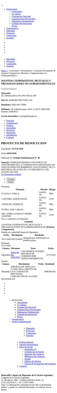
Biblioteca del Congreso (35, 356)
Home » (4, 71)
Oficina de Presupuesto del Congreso (40, 364)
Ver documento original (11, 174)
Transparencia (12, 28)
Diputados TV (31, 349)
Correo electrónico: (10, 116)
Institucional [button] (11, 9)
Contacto (10, 137)
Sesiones (10, 38)
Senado (28, 359)
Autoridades (17, 11)
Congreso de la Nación (34, 352)
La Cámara (21, 305)
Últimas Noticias (26, 342)
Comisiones (11, 35)
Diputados (10, 31)
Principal (10, 121)
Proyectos (10, 33)
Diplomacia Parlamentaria (23, 21)
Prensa (14, 26)
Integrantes (11, 128)
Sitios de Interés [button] (26, 347)
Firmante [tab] (10, 179)
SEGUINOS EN (8, 279)
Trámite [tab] (10, 182)
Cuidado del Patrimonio (22, 23)
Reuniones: (6, 105)
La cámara (16, 14)
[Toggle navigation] (2, 5)
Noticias (9, 125)
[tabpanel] (28, 202)
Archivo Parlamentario (21, 322)
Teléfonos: (5, 109)
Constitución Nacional (21, 16)
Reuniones (10, 133)
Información (11, 135)
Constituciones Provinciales (23, 19)
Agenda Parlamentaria (28, 344)
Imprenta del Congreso (34, 354)
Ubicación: (6, 93)
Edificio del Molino (33, 361)
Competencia (11, 123)
